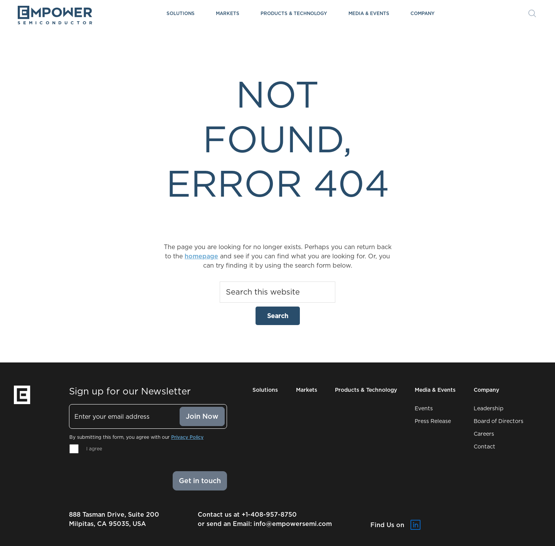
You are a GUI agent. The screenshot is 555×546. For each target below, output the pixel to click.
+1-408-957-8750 (269, 514)
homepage (201, 256)
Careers (484, 434)
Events (424, 408)
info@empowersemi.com (293, 523)
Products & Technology (294, 13)
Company (422, 13)
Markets (227, 13)
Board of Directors (498, 421)
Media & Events (368, 13)
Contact (484, 446)
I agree (94, 448)
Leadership (488, 408)
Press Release (433, 421)
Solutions (180, 13)
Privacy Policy (187, 437)
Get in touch (200, 480)
